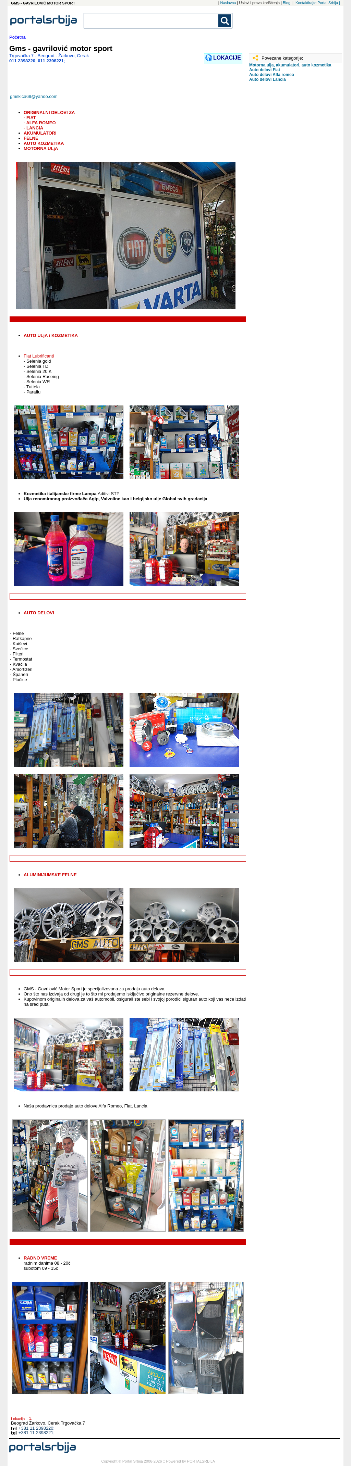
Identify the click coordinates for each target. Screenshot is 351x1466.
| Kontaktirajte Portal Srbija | (316, 3)
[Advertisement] (283, 195)
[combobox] (151, 20)
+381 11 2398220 (36, 1428)
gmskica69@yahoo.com (34, 96)
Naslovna (228, 3)
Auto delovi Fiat (264, 69)
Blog (286, 3)
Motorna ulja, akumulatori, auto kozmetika (290, 65)
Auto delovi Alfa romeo (271, 74)
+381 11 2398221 (36, 1432)
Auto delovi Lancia (267, 79)
